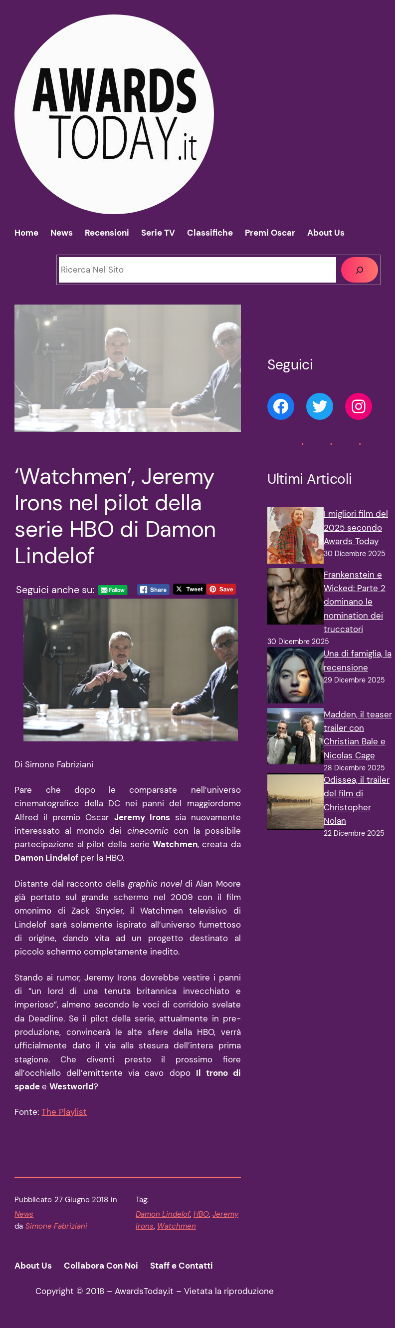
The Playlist (64, 1111)
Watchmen (176, 1226)
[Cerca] (359, 270)
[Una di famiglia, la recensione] (295, 677)
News (23, 1214)
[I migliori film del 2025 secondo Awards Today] (295, 537)
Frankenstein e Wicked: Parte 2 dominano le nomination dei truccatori (355, 602)
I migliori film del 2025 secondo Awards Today (356, 527)
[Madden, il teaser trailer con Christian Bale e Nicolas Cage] (295, 738)
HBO (201, 1214)
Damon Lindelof (163, 1214)
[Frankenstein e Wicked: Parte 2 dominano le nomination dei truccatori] (295, 598)
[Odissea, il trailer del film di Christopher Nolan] (295, 803)
